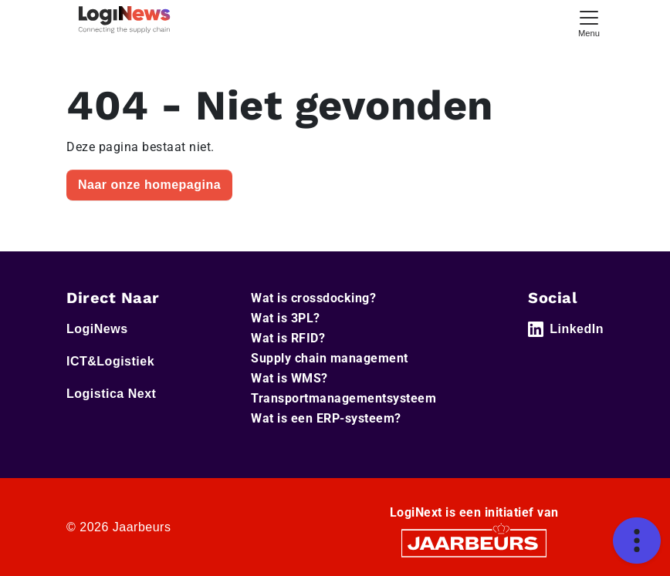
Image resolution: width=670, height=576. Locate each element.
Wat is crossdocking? (313, 298)
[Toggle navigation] (589, 22)
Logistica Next (111, 393)
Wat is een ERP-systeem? (326, 418)
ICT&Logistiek (110, 361)
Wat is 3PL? (285, 318)
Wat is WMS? (289, 378)
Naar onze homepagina (149, 184)
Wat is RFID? (288, 338)
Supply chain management (329, 358)
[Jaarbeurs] (473, 542)
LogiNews (97, 328)
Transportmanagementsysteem (343, 398)
